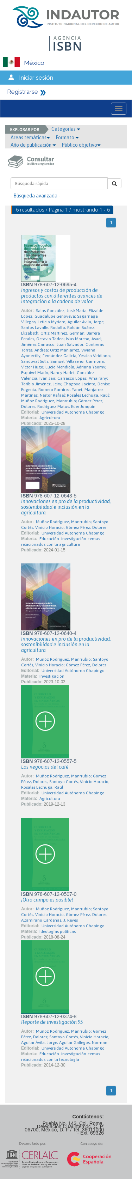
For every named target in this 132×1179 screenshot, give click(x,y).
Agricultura (49, 417)
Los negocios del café (45, 767)
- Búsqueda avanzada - (35, 195)
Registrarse (22, 91)
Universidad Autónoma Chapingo (73, 412)
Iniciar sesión (36, 77)
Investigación (51, 676)
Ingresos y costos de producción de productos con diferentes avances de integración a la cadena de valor (61, 295)
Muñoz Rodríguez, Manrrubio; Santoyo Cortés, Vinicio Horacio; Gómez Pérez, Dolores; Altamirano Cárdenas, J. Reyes (64, 914)
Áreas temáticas (30, 137)
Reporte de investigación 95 (52, 1022)
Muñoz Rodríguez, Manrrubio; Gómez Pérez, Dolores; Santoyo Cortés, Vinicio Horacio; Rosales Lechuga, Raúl (65, 782)
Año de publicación (33, 145)
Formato (67, 137)
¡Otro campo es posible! (47, 900)
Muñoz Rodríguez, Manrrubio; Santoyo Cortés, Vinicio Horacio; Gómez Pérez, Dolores (64, 524)
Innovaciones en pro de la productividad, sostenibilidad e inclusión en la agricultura (66, 507)
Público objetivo (81, 145)
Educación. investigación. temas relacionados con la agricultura (60, 541)
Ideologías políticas (57, 931)
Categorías (65, 129)
